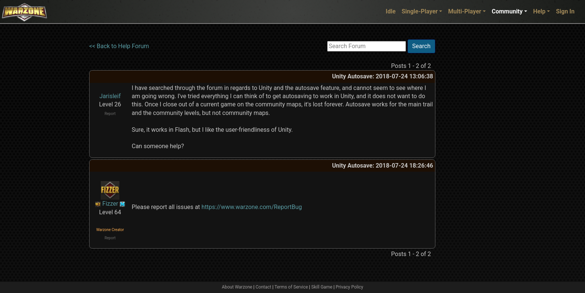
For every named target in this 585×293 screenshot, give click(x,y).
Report (110, 114)
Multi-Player (464, 11)
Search (421, 46)
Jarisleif (110, 96)
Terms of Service (291, 287)
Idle (391, 11)
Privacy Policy (349, 287)
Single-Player (419, 11)
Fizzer (110, 203)
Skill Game (321, 287)
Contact (263, 287)
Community (507, 11)
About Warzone (237, 287)
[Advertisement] (466, 151)
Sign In (565, 11)
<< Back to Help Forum (119, 46)
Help (539, 11)
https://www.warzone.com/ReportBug (251, 207)
